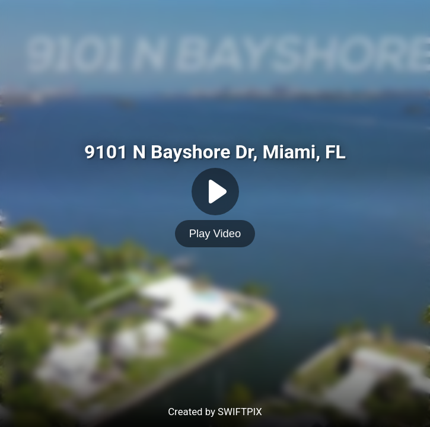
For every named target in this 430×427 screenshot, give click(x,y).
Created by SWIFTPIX (215, 412)
